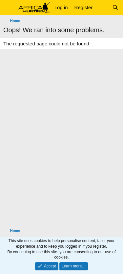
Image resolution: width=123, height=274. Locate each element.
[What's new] (102, 7)
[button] (9, 7)
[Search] (115, 7)
